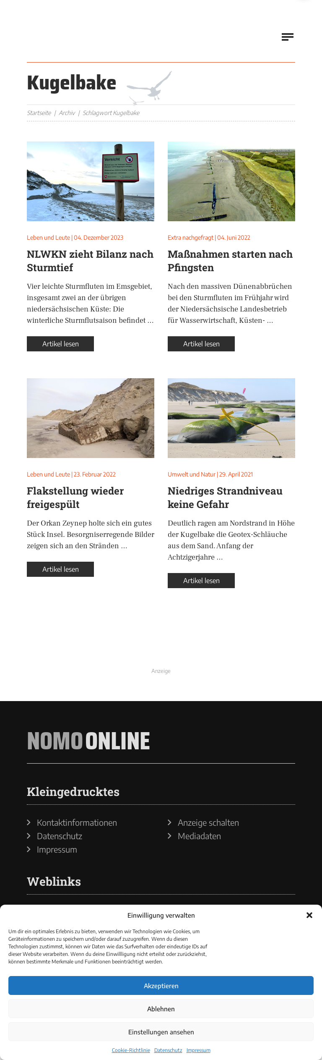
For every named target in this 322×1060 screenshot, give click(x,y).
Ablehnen (161, 1009)
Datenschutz (168, 1050)
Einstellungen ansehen (161, 1032)
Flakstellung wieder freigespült (75, 497)
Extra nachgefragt (190, 237)
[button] (309, 915)
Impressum (198, 1050)
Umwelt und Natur (192, 474)
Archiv (67, 112)
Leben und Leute (48, 237)
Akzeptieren (161, 985)
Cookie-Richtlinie (131, 1050)
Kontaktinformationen (77, 822)
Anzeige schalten (208, 822)
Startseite (39, 112)
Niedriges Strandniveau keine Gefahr (225, 497)
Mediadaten (199, 836)
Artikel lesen (60, 344)
